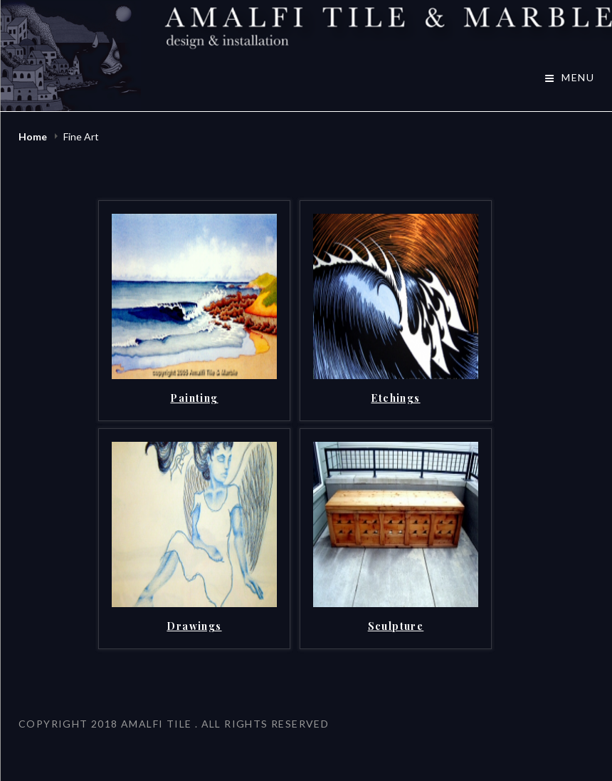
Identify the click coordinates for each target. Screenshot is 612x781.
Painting (194, 398)
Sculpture (396, 626)
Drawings (194, 626)
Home (34, 136)
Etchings (395, 398)
